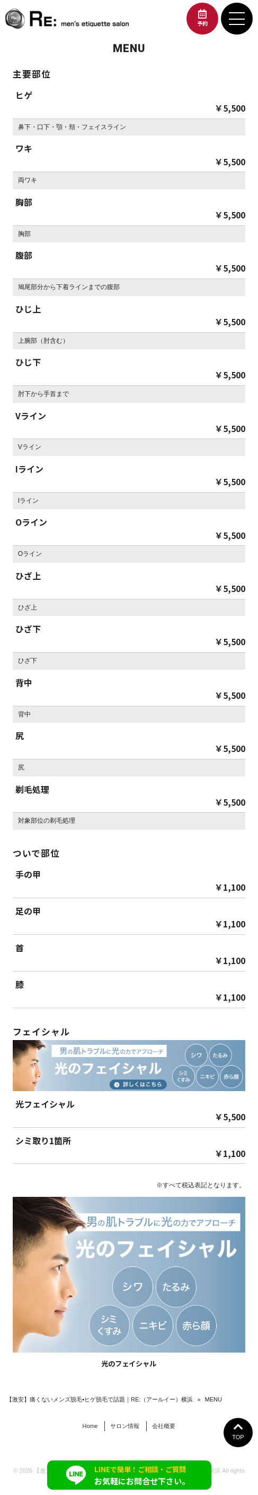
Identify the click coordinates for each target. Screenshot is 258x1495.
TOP (238, 1431)
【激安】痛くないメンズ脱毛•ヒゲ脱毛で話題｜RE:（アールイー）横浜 (99, 1399)
